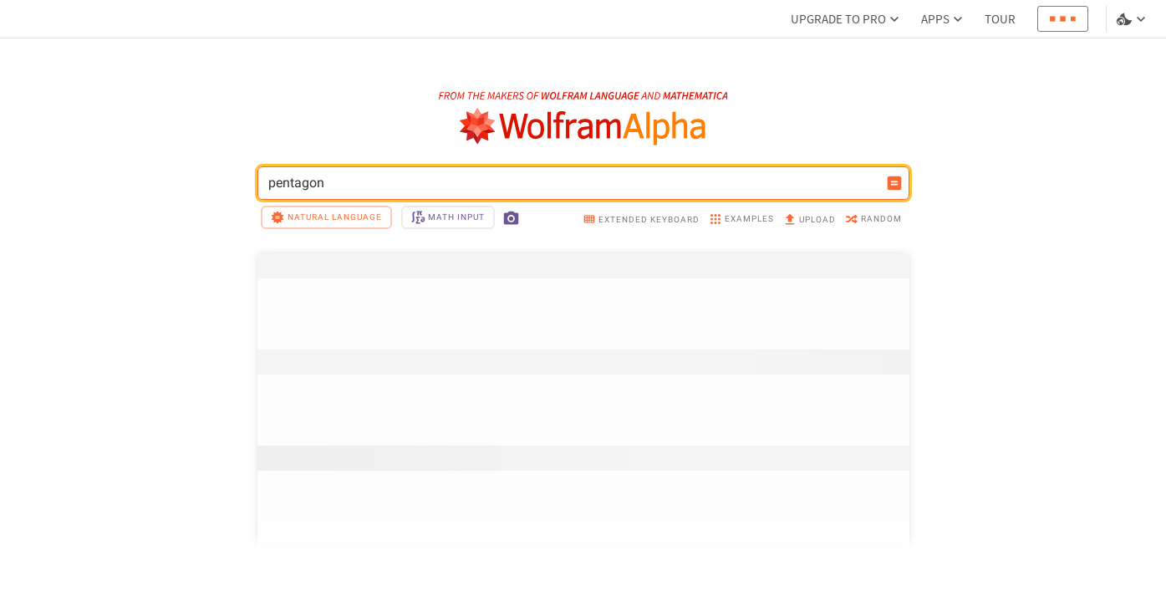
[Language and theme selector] (1132, 19)
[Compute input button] (894, 183)
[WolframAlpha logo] (583, 126)
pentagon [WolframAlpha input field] (572, 183)
